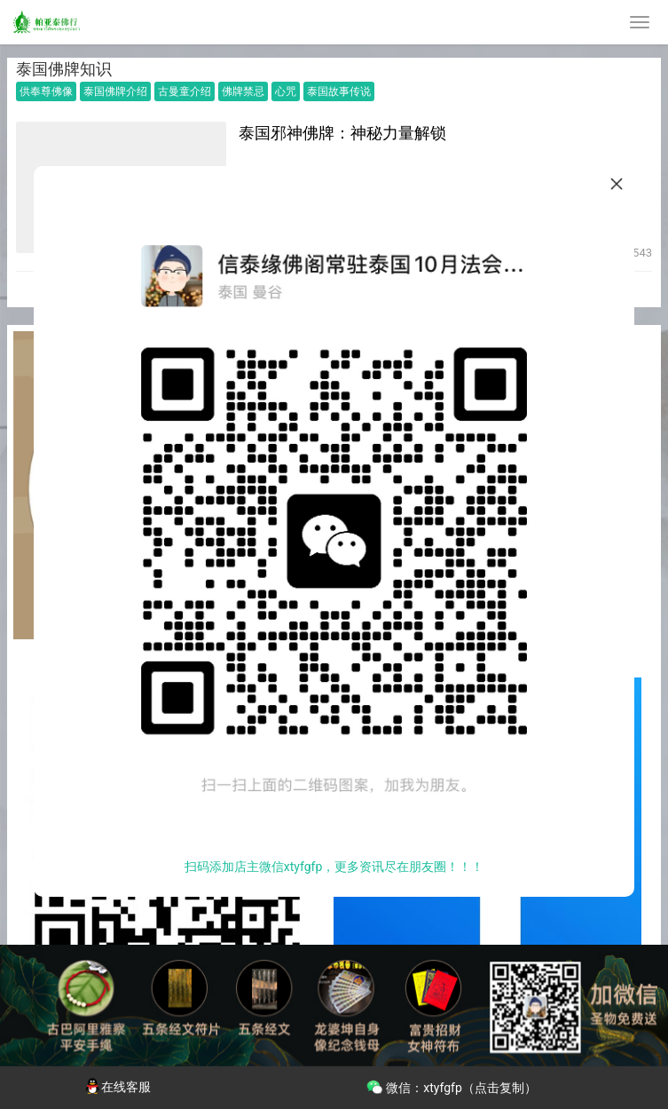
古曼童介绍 (184, 91)
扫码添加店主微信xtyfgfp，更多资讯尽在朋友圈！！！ (334, 866)
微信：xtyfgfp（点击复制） (451, 1086)
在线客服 (117, 1087)
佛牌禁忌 (243, 91)
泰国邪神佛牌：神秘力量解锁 (342, 132)
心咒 (285, 91)
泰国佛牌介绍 (115, 91)
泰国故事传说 (339, 91)
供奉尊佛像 (46, 91)
